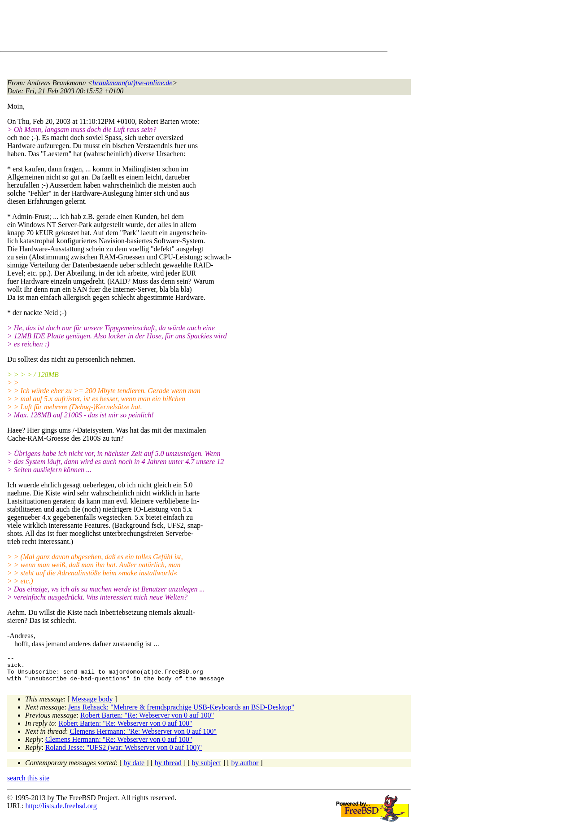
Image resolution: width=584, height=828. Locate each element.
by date (134, 768)
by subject (206, 768)
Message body (92, 704)
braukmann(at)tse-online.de (132, 83)
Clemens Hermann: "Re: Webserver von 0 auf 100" (143, 736)
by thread (168, 768)
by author (244, 768)
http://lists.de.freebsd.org (60, 811)
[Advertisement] (170, 27)
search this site (28, 783)
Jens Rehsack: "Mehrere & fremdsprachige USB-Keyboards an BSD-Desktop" (181, 712)
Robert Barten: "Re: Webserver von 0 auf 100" (147, 720)
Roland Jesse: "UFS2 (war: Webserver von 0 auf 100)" (123, 753)
